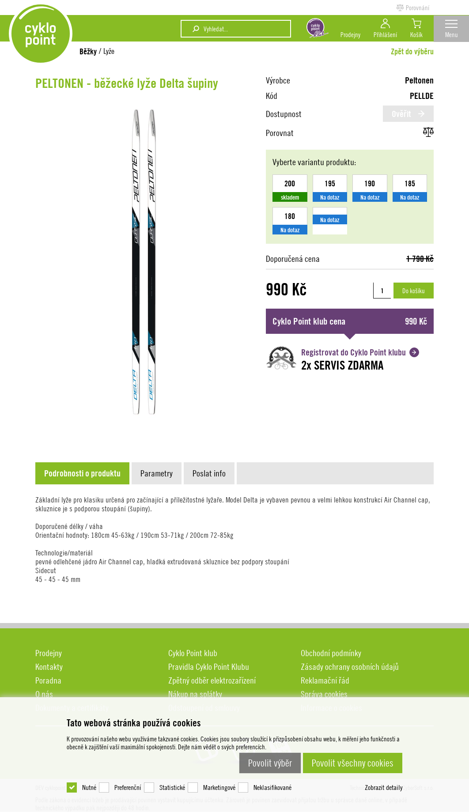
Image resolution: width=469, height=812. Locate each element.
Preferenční (127, 776)
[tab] (83, 473)
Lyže (108, 51)
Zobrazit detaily (383, 776)
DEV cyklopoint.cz (44, 37)
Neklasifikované (272, 776)
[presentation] (82, 473)
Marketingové (219, 776)
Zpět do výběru (412, 51)
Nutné (89, 776)
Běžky (88, 51)
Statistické (172, 776)
